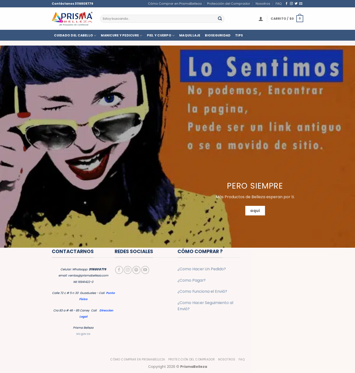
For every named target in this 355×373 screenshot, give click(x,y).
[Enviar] (220, 19)
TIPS (239, 35)
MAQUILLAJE (189, 35)
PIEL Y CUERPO (161, 35)
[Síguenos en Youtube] (145, 270)
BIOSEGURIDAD (218, 35)
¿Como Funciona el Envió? (202, 291)
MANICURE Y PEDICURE (121, 35)
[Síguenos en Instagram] (291, 3)
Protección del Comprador (228, 3)
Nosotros (263, 3)
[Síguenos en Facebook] (286, 3)
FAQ (279, 3)
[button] (260, 18)
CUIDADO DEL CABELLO (75, 35)
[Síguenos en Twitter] (296, 3)
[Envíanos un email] (300, 3)
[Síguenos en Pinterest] (136, 270)
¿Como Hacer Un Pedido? (202, 269)
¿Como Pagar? (192, 280)
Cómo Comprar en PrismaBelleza (175, 3)
